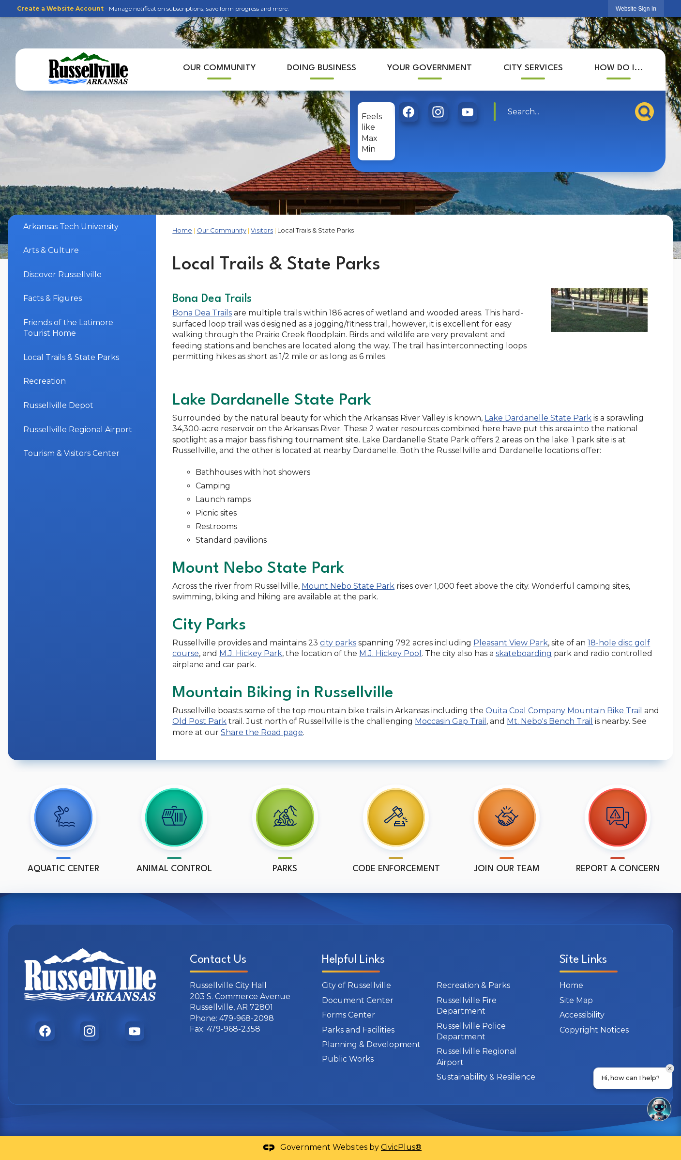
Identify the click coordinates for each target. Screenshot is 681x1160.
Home (182, 230)
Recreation (44, 381)
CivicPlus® (401, 1147)
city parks (338, 642)
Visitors (262, 230)
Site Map (576, 1000)
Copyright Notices (594, 1030)
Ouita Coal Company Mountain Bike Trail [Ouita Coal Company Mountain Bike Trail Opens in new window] (563, 710)
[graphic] (408, 112)
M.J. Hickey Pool (390, 653)
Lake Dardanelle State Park (537, 418)
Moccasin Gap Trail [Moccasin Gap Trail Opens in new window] (450, 721)
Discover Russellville (62, 274)
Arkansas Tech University (71, 226)
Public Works (348, 1059)
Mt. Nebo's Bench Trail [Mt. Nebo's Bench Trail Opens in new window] (550, 721)
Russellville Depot (58, 405)
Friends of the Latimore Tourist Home (68, 328)
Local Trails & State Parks (71, 357)
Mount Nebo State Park (348, 586)
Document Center (357, 1000)
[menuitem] (219, 69)
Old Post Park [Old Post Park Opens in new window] (199, 721)
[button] (644, 111)
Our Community (221, 230)
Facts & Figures (52, 298)
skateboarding (524, 653)
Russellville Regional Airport (77, 429)
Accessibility (582, 1014)
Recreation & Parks (473, 985)
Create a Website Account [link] (60, 8)
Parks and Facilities (358, 1030)
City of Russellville (356, 985)
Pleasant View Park (510, 642)
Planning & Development (371, 1044)
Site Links (583, 960)
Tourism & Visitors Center (71, 453)
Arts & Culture (51, 250)
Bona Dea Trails (202, 312)
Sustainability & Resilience (486, 1077)
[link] (636, 8)
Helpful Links (353, 960)
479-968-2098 (246, 1018)
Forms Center (348, 1014)
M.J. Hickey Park (250, 653)
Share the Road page (262, 732)
